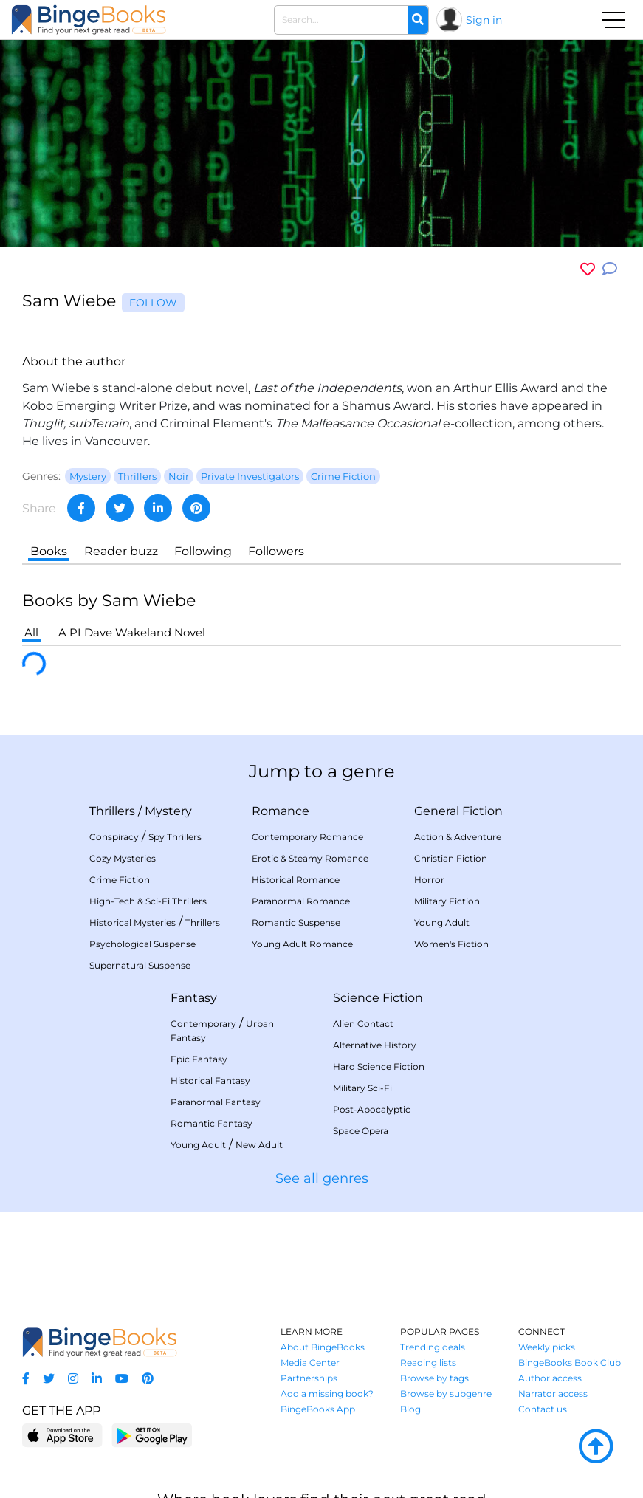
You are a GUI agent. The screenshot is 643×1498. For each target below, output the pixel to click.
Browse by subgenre (446, 1393)
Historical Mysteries (132, 922)
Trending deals (432, 1347)
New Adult (259, 1144)
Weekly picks (546, 1347)
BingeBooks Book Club (569, 1362)
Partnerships (309, 1378)
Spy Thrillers (175, 836)
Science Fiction (378, 998)
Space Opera (360, 1130)
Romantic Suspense (296, 922)
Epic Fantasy (199, 1059)
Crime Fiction (119, 879)
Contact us (542, 1409)
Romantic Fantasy (211, 1123)
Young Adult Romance (302, 943)
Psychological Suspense (142, 943)
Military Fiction (447, 901)
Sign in (484, 20)
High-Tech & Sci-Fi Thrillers (148, 901)
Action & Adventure (457, 836)
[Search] (418, 20)
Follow (153, 302)
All (31, 632)
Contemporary (203, 1023)
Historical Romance (296, 879)
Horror (429, 879)
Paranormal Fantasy (216, 1101)
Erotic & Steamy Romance (310, 858)
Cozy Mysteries (122, 858)
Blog (410, 1409)
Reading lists (428, 1362)
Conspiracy (114, 836)
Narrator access (553, 1393)
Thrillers (112, 811)
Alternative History (374, 1045)
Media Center (310, 1362)
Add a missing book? (327, 1393)
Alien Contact (363, 1023)
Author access (550, 1378)
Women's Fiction (451, 943)
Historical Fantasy (210, 1080)
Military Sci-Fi (362, 1087)
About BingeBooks (323, 1347)
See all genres (321, 1178)
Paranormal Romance (301, 901)
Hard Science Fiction (378, 1066)
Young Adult (442, 922)
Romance (280, 811)
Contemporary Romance (307, 836)
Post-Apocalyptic (371, 1109)
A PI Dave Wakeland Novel (131, 632)
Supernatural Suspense (139, 965)
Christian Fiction (450, 858)
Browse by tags (434, 1378)
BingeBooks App (318, 1409)
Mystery (168, 811)
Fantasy (194, 998)
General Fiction (458, 811)
